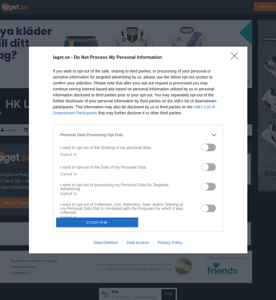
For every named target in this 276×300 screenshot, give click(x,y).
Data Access (138, 242)
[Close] (236, 57)
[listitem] (138, 135)
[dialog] (138, 150)
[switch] (208, 147)
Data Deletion (106, 242)
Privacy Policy (169, 242)
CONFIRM (97, 222)
